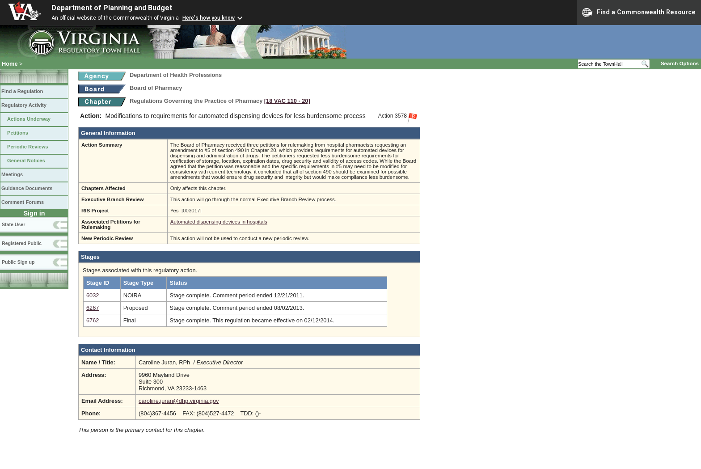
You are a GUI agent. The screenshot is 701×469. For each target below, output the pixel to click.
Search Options (680, 63)
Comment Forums (22, 202)
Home (10, 63)
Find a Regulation (22, 91)
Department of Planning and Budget (111, 8)
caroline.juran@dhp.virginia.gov (179, 400)
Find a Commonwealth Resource (639, 12)
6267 (92, 307)
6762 (92, 320)
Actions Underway (29, 119)
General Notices (26, 160)
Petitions (17, 132)
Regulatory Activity (23, 105)
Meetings (12, 174)
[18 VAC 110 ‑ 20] (287, 100)
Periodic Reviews (27, 146)
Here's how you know (208, 18)
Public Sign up (18, 262)
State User (13, 224)
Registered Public (22, 243)
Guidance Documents (26, 188)
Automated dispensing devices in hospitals (218, 221)
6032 (92, 295)
